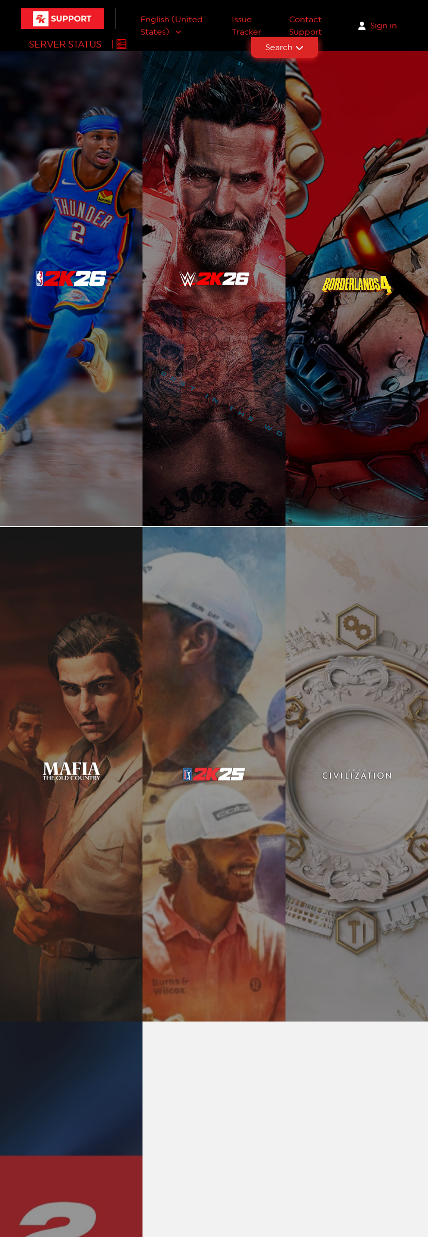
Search (284, 47)
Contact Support (305, 25)
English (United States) (171, 25)
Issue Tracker (246, 25)
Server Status (65, 44)
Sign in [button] (383, 25)
